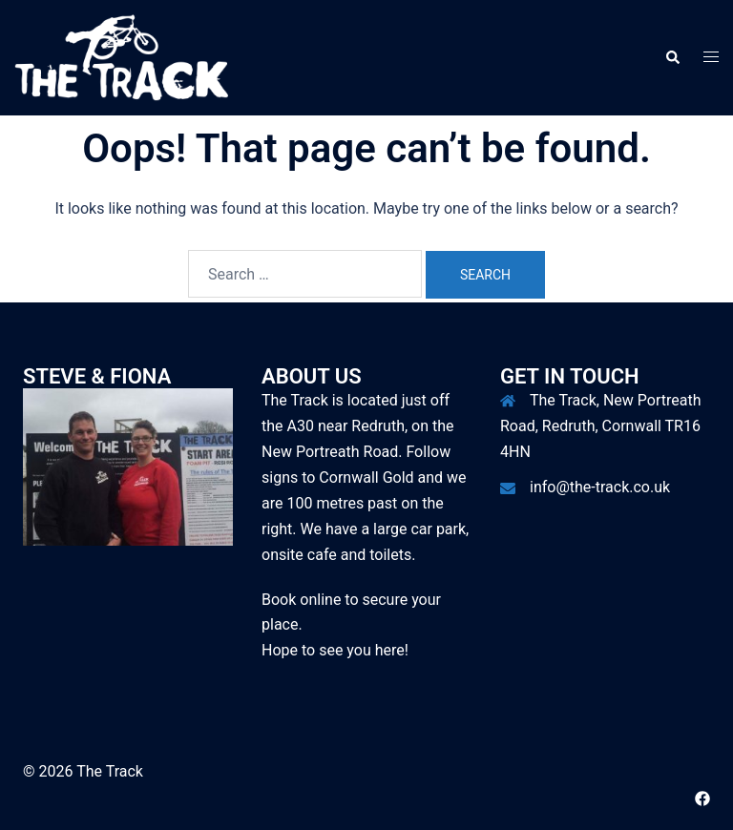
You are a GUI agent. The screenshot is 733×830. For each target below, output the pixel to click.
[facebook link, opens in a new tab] (702, 797)
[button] (672, 57)
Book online (301, 600)
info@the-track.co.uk (600, 487)
